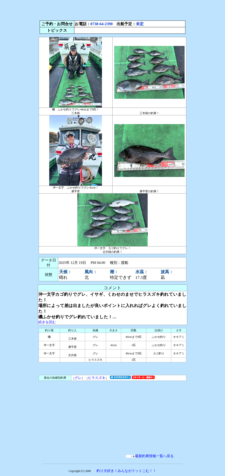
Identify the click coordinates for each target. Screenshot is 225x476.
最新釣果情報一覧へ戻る (150, 456)
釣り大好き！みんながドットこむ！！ (126, 471)
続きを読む (47, 322)
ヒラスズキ (96, 378)
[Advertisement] (112, 9)
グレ (78, 378)
